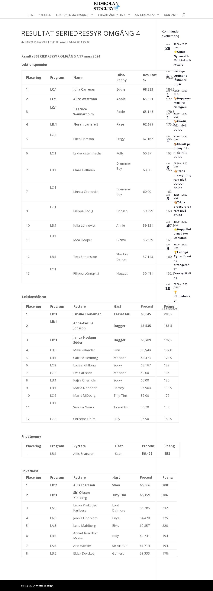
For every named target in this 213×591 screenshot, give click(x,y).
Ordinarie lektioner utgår (180, 80)
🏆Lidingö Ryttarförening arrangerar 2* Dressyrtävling (182, 265)
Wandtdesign (44, 585)
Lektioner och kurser (72, 15)
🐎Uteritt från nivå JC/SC (180, 125)
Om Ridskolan (145, 15)
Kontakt (170, 15)
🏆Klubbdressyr (182, 296)
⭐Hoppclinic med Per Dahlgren (182, 233)
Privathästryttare (112, 15)
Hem (31, 15)
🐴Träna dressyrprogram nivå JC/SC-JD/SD (182, 180)
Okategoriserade (79, 41)
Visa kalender (170, 308)
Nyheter (45, 15)
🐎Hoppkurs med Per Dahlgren (182, 102)
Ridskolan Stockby (36, 41)
